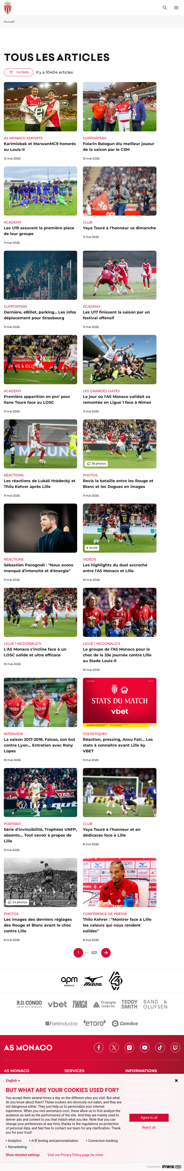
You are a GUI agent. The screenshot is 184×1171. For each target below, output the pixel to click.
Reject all (149, 1127)
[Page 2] (106, 953)
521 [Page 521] (94, 952)
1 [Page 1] (78, 952)
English (13, 1080)
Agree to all (149, 1118)
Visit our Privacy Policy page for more (75, 1155)
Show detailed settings (23, 1155)
